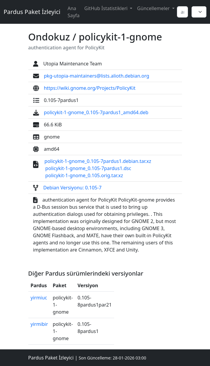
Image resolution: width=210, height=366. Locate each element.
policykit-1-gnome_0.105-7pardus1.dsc (88, 168)
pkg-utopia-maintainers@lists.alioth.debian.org (96, 76)
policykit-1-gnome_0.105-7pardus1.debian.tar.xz (97, 161)
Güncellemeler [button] (154, 8)
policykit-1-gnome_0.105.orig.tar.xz (84, 175)
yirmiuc (39, 297)
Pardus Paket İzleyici (32, 12)
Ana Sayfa (74, 12)
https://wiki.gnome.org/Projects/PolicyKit (90, 88)
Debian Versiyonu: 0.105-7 (72, 187)
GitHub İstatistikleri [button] (106, 8)
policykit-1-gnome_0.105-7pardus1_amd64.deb (96, 112)
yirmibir (39, 324)
